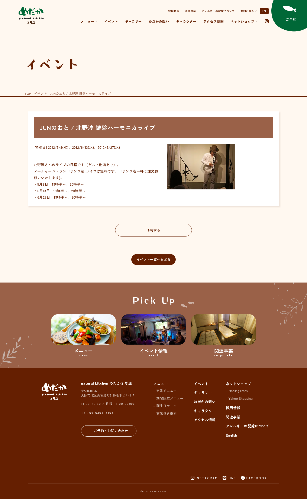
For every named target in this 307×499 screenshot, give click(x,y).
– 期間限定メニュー (169, 398)
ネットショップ (238, 383)
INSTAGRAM (207, 478)
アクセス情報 (213, 21)
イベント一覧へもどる (153, 259)
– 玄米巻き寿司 (165, 413)
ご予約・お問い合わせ (111, 430)
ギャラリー (133, 21)
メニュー (89, 21)
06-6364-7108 (101, 412)
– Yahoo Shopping (239, 398)
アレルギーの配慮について (218, 11)
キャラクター (186, 21)
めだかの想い (159, 21)
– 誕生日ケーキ (165, 405)
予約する (153, 230)
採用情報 (173, 11)
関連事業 (190, 11)
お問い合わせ (248, 11)
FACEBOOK (256, 478)
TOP (28, 93)
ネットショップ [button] (244, 21)
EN (264, 11)
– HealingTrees (237, 390)
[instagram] (266, 21)
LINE (232, 478)
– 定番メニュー (165, 390)
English (231, 435)
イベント (111, 21)
